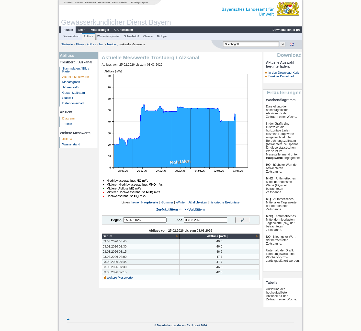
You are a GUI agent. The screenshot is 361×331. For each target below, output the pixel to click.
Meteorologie (100, 30)
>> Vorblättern (194, 209)
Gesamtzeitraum (73, 93)
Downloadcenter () (286, 30)
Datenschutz (104, 2)
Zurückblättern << (169, 209)
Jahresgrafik (70, 87)
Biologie (162, 36)
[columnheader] (141, 236)
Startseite (67, 2)
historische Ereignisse (225, 202)
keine (135, 202)
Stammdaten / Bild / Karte (75, 70)
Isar (101, 44)
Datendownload (73, 103)
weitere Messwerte (120, 277)
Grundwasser (123, 30)
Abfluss (88, 36)
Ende (178, 220)
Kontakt (79, 2)
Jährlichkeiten (197, 202)
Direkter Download (281, 76)
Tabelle (67, 124)
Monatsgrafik (71, 82)
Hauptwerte (149, 202)
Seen (81, 30)
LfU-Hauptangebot (139, 2)
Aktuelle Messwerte (75, 77)
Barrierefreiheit (119, 2)
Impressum (90, 2)
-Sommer (167, 202)
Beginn (116, 220)
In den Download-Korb (283, 72)
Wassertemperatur (108, 36)
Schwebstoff (131, 36)
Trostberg (112, 44)
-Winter (181, 202)
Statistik (67, 98)
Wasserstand (71, 36)
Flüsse (68, 30)
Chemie (148, 36)
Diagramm (69, 118)
